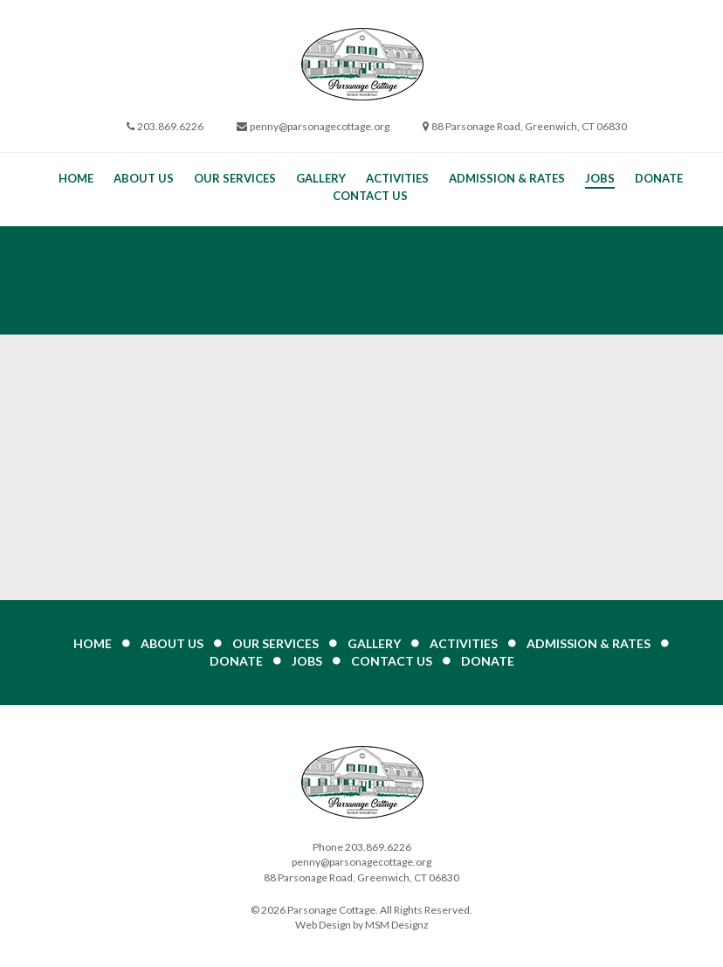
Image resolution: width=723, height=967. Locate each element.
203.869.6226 (170, 126)
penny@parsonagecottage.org (319, 126)
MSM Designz (397, 924)
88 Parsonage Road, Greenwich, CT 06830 (529, 126)
